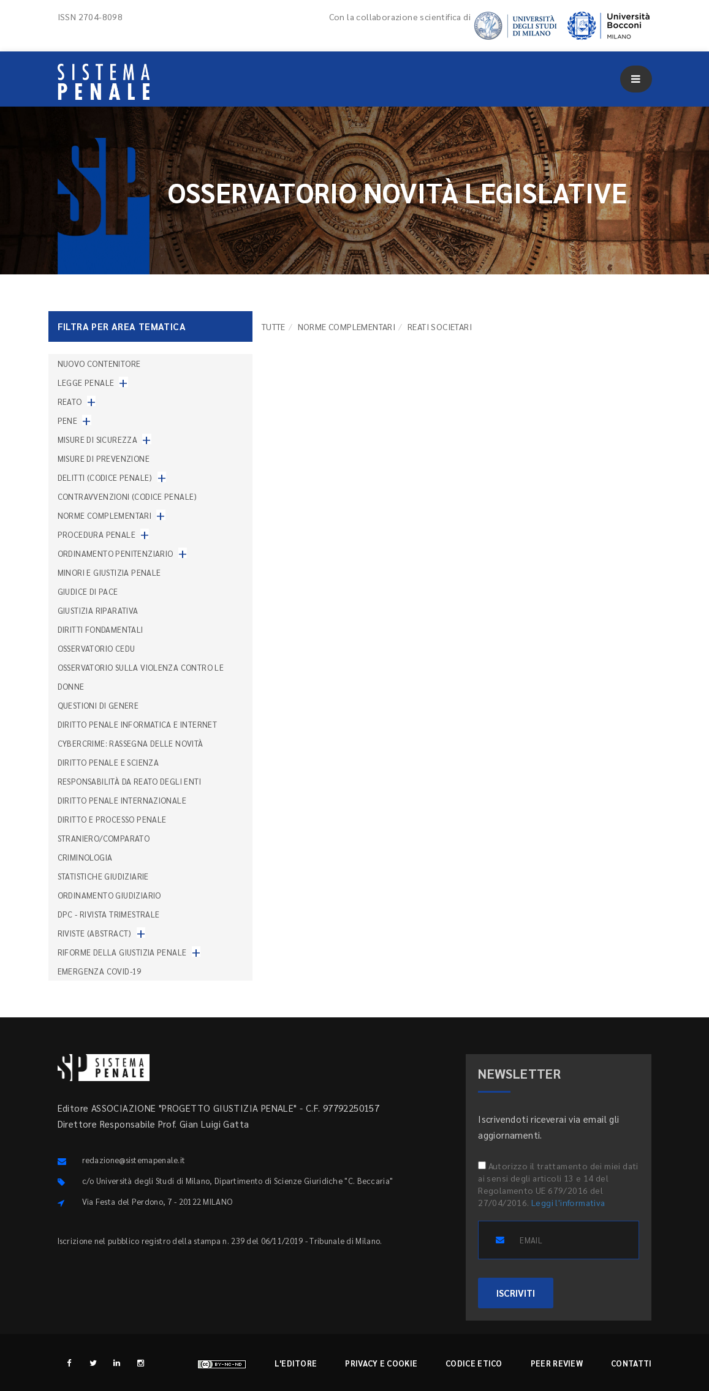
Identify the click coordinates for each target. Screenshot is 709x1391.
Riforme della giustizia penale (122, 952)
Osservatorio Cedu (96, 648)
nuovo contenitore (99, 363)
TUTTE (274, 326)
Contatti (631, 1363)
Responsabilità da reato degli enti (130, 781)
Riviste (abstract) (95, 933)
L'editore (296, 1363)
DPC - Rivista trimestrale (109, 914)
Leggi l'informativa (568, 1202)
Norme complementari (347, 326)
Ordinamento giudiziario (109, 895)
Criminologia (85, 857)
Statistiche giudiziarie (103, 876)
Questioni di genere (98, 705)
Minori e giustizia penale (109, 572)
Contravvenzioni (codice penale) (127, 496)
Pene (68, 420)
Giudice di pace (88, 591)
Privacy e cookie (381, 1363)
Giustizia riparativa (98, 610)
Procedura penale (96, 534)
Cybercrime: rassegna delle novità (130, 743)
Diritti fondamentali (100, 629)
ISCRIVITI (515, 1293)
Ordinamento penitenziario (115, 553)
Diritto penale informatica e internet (138, 724)
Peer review (557, 1363)
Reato (70, 401)
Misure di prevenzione (104, 458)
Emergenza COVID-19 (100, 971)
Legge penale (86, 382)
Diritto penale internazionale (122, 800)
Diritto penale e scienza (108, 762)
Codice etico (473, 1363)
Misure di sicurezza (98, 439)
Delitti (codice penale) (105, 477)
